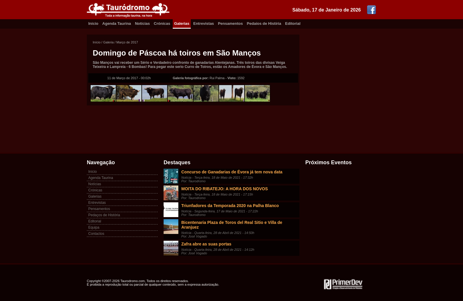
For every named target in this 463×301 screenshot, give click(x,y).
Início (96, 42)
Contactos (96, 234)
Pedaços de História (104, 215)
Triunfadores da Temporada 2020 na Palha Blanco (230, 205)
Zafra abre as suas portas (206, 244)
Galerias (181, 23)
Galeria (108, 42)
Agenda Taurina (116, 23)
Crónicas (162, 23)
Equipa (93, 227)
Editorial (293, 23)
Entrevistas (203, 23)
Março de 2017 (127, 42)
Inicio (93, 23)
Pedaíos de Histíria (264, 23)
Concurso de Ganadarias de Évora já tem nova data (231, 172)
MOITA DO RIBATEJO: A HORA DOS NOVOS (224, 188)
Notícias (142, 23)
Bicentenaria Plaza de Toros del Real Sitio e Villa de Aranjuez (231, 225)
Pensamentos (230, 23)
